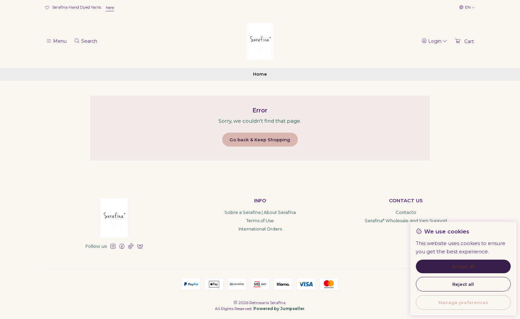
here (110, 7)
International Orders (260, 228)
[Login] (434, 41)
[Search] (85, 41)
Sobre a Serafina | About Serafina (260, 212)
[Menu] (56, 41)
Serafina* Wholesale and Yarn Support (406, 220)
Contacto (406, 212)
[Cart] (464, 41)
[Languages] (467, 7)
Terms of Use (260, 220)
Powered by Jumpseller (278, 308)
